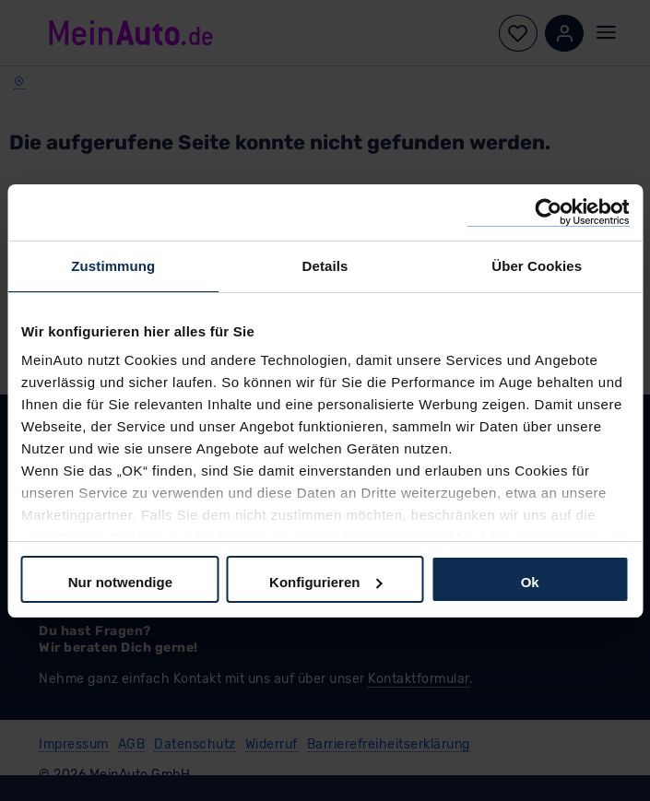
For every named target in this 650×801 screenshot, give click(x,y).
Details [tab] (325, 266)
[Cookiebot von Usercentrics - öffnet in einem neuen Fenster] (548, 212)
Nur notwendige (120, 582)
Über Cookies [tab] (536, 266)
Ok (530, 582)
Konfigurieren (325, 582)
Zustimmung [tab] (113, 266)
